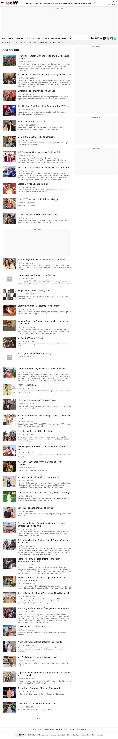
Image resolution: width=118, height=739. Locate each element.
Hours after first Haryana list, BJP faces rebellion (41, 368)
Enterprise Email (51, 3)
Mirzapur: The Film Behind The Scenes (36, 91)
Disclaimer (53, 735)
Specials (52, 42)
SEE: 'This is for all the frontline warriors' (37, 657)
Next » (37, 719)
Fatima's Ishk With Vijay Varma (33, 121)
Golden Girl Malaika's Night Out (33, 184)
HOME (3, 38)
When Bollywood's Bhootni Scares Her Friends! (40, 642)
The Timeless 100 (82, 729)
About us (83, 735)
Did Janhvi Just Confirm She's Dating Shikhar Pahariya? (44, 492)
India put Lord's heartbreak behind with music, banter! (44, 167)
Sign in (115, 1)
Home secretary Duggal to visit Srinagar (37, 275)
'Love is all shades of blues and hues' (35, 508)
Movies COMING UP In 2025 (31, 338)
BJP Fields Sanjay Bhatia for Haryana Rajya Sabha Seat (44, 74)
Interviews (42, 42)
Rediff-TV (90, 3)
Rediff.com (33, 735)
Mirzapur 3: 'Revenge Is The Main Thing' (37, 400)
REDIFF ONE (66, 38)
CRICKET (36, 38)
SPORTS (45, 38)
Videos (72, 729)
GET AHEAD (55, 38)
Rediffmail (30, 3)
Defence (15, 42)
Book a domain (49, 729)
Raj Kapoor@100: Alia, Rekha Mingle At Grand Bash (42, 259)
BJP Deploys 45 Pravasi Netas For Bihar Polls (40, 152)
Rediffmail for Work (37, 729)
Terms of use (91, 735)
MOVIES (28, 38)
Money (39, 3)
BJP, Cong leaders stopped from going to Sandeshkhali (44, 608)
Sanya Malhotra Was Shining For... (34, 290)
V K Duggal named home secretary (34, 353)
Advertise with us (43, 735)
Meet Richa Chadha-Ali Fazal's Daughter (37, 137)
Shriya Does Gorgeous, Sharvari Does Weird (39, 688)
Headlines (6, 42)
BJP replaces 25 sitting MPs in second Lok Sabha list (43, 593)
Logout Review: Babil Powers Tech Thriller (38, 214)
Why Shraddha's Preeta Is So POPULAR (36, 703)
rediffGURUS (79, 3)
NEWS (10, 38)
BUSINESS (19, 38)
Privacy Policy (61, 735)
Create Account (112, 4)
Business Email (65, 3)
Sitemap (69, 735)
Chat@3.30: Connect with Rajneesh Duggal (38, 199)
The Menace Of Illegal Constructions (35, 431)
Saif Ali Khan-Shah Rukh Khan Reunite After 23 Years (43, 106)
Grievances (99, 735)
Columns (32, 42)
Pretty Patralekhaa (27, 385)
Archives (61, 42)
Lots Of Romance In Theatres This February (39, 306)
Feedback (76, 735)
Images (23, 42)
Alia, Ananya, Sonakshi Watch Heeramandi (38, 477)
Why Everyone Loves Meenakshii (33, 626)
